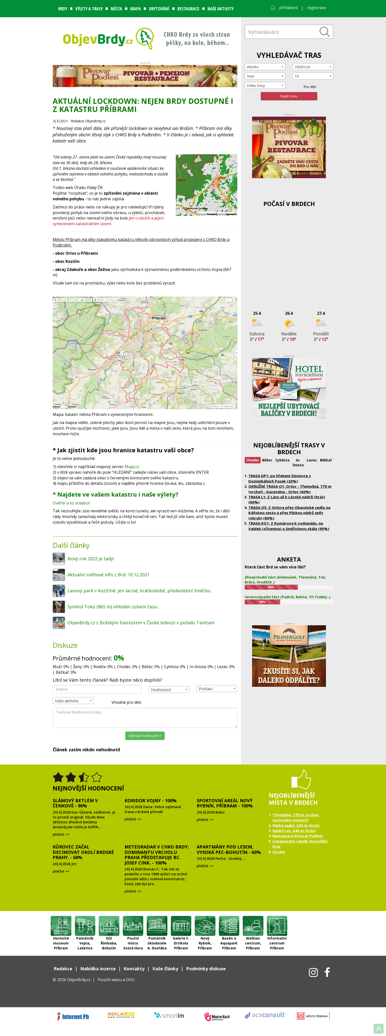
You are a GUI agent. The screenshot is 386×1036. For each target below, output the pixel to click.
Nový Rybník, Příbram (205, 926)
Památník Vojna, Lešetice (85, 926)
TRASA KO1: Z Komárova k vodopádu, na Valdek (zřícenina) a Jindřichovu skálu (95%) (288, 526)
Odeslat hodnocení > (145, 735)
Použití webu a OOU (116, 979)
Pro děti (307, 87)
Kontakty (134, 969)
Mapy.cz (131, 466)
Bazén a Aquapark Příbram (229, 926)
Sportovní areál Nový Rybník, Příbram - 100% (225, 803)
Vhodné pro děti (123, 702)
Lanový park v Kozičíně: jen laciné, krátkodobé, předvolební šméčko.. (139, 591)
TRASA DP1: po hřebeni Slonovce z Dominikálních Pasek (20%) (279, 478)
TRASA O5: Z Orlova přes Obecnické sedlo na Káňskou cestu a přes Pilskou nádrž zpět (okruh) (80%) (289, 512)
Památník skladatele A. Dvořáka (157, 926)
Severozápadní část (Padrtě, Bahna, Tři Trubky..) (287, 597)
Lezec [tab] (312, 460)
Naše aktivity (221, 9)
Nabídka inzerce (98, 969)
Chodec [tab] (252, 460)
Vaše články (165, 969)
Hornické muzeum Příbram (61, 926)
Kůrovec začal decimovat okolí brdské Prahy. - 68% (83, 852)
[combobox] (169, 689)
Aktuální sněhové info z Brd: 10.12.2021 (108, 575)
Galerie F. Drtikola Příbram (181, 926)
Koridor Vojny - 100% (151, 800)
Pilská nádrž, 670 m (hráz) (296, 825)
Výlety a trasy (89, 9)
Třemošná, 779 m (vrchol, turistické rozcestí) (296, 817)
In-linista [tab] (298, 462)
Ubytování (159, 9)
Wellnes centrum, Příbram (253, 926)
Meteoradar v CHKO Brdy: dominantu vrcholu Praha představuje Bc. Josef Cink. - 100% (157, 855)
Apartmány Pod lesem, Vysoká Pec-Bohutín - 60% (229, 849)
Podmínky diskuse (206, 969)
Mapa (135, 9)
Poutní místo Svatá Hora (133, 926)
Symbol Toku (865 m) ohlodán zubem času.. (113, 607)
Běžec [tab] (267, 460)
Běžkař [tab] (326, 460)
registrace (316, 7)
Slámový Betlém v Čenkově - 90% (75, 803)
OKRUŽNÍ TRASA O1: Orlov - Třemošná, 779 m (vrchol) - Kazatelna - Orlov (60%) (289, 489)
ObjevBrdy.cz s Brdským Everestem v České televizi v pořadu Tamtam (141, 623)
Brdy (62, 9)
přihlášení (288, 7)
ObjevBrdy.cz (79, 979)
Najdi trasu (289, 96)
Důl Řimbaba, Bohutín (109, 926)
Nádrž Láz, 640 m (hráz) (294, 830)
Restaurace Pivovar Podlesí (298, 835)
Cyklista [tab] (282, 460)
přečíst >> (61, 834)
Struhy (279, 851)
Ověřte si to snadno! (72, 503)
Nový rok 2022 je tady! (90, 559)
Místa (116, 9)
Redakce (63, 969)
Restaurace (188, 9)
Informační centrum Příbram (277, 926)
